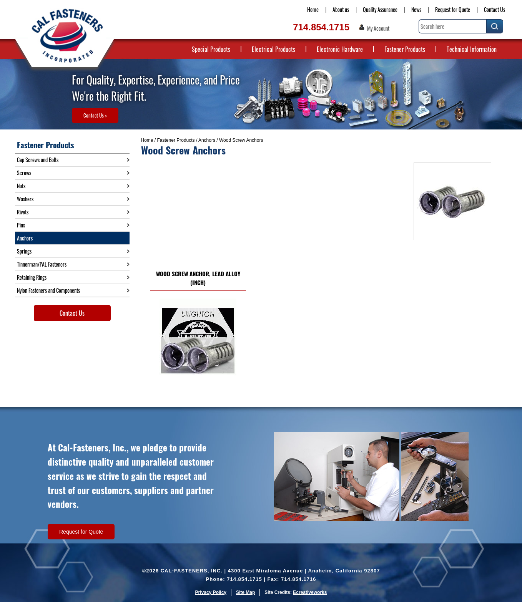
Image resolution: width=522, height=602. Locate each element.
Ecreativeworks (310, 592)
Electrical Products (273, 49)
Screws (24, 173)
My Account (378, 28)
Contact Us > (95, 115)
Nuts (21, 186)
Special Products (211, 49)
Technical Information (472, 49)
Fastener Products (404, 49)
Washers (25, 199)
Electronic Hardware (340, 49)
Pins (21, 225)
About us (340, 9)
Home (313, 9)
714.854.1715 (321, 27)
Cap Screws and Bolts (37, 160)
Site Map (245, 592)
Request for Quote (452, 9)
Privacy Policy (210, 592)
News (416, 9)
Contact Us (494, 9)
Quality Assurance (380, 9)
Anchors (206, 140)
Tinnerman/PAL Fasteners (41, 264)
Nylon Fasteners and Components (48, 290)
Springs (24, 251)
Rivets (22, 212)
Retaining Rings (32, 277)
